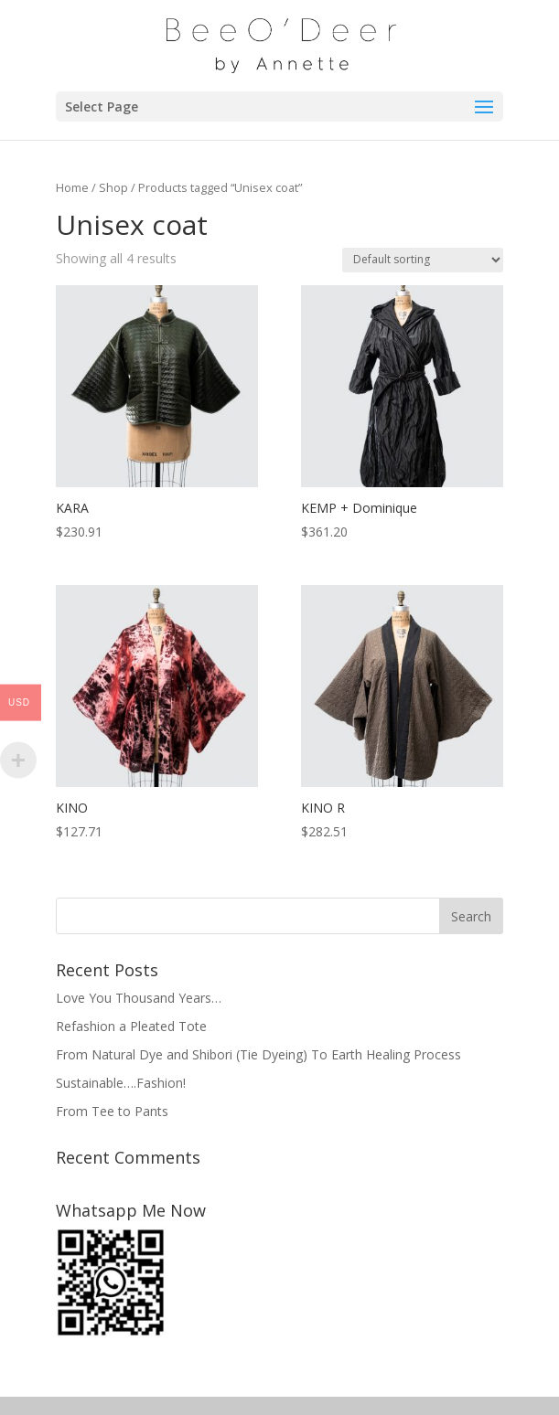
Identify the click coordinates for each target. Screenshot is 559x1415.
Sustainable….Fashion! (121, 1082)
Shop (113, 187)
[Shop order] (422, 260)
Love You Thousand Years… (138, 997)
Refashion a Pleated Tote (131, 1026)
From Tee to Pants (112, 1111)
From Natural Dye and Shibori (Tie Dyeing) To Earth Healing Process (258, 1054)
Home (72, 187)
